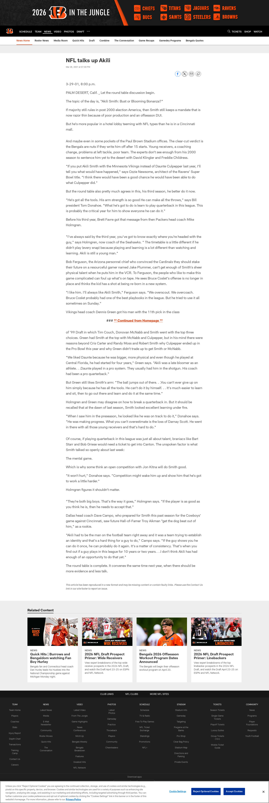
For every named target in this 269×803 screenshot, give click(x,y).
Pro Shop (181, 735)
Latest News (46, 710)
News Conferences (80, 727)
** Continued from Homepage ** (138, 320)
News (251, 710)
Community (46, 730)
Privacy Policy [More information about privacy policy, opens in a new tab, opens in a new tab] (73, 799)
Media (46, 715)
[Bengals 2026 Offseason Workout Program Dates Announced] (162, 647)
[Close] (263, 792)
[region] (134, 792)
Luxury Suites (217, 730)
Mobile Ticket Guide (217, 741)
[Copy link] (198, 74)
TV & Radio (144, 715)
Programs (251, 715)
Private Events (180, 761)
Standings (144, 735)
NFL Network (80, 763)
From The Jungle (80, 715)
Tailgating (180, 721)
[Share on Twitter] (184, 75)
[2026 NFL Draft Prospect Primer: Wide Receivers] (107, 648)
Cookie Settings (177, 791)
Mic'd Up (80, 732)
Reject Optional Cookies (206, 791)
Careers (15, 763)
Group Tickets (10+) (217, 735)
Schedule (144, 710)
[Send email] (191, 75)
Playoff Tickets (217, 724)
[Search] (229, 31)
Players (15, 715)
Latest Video (80, 710)
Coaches (15, 721)
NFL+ (144, 746)
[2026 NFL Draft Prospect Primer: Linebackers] (216, 648)
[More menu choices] (88, 31)
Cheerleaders (112, 746)
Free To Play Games (145, 721)
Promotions (144, 741)
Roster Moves (46, 735)
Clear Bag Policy (180, 741)
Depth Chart (15, 738)
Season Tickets (217, 710)
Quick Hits (46, 741)
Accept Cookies (234, 791)
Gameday (112, 718)
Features (80, 752)
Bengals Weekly (80, 738)
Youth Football (252, 735)
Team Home (15, 710)
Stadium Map (181, 746)
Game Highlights (80, 721)
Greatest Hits (80, 758)
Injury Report (15, 732)
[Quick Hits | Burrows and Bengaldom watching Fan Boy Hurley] (52, 650)
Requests (252, 730)
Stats (15, 727)
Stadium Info (181, 710)
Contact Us (15, 758)
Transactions (15, 744)
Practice (112, 724)
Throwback (112, 730)
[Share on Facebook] (177, 75)
